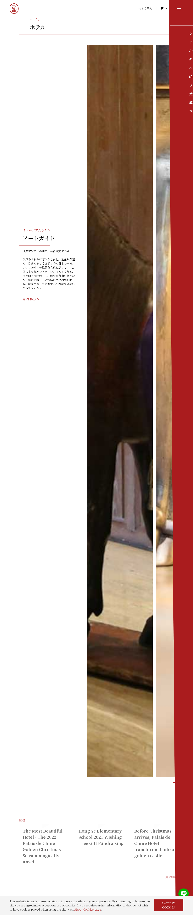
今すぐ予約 (145, 8)
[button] (175, 782)
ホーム (34, 19)
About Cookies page (87, 909)
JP (164, 8)
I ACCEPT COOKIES (168, 905)
